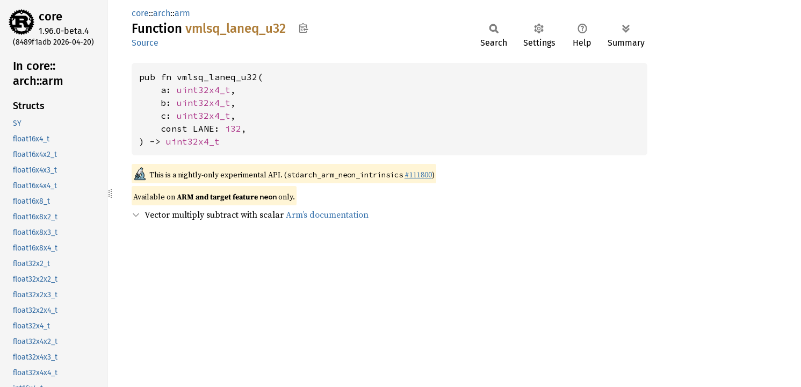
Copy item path (303, 28)
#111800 (418, 174)
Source (145, 43)
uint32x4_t (203, 89)
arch (161, 13)
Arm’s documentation (327, 214)
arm (182, 13)
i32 (233, 128)
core (50, 16)
